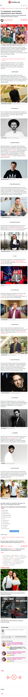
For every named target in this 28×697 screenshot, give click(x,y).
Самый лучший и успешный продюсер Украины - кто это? (16, 652)
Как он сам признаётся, (13, 437)
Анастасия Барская (8, 19)
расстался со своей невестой (16, 228)
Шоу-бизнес (3, 25)
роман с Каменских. (20, 262)
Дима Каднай (24, 556)
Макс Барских (15, 555)
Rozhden (6, 563)
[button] (24, 5)
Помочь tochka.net (10, 8)
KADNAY (12, 558)
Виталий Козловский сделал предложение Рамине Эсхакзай (13, 593)
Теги (2, 693)
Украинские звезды (19, 562)
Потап (17, 556)
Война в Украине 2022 (21, 8)
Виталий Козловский (8, 556)
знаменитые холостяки (9, 565)
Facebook (13, 548)
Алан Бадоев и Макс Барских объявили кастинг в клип (12, 621)
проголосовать (14, 531)
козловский (16, 559)
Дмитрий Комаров (8, 562)
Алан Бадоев (7, 555)
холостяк (23, 555)
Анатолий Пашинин (20, 558)
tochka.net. (23, 542)
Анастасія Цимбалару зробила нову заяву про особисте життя (15, 644)
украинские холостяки (15, 563)
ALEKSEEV (6, 558)
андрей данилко (7, 559)
